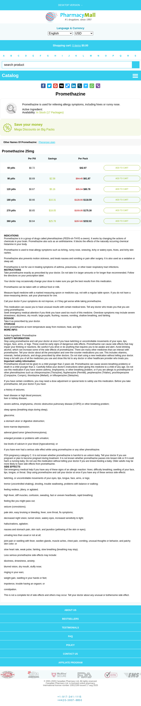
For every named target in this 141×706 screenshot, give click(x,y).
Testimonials (70, 627)
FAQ (70, 636)
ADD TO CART (122, 168)
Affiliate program (70, 662)
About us (70, 610)
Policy (70, 645)
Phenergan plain (47, 142)
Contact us (70, 654)
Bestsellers (70, 619)
